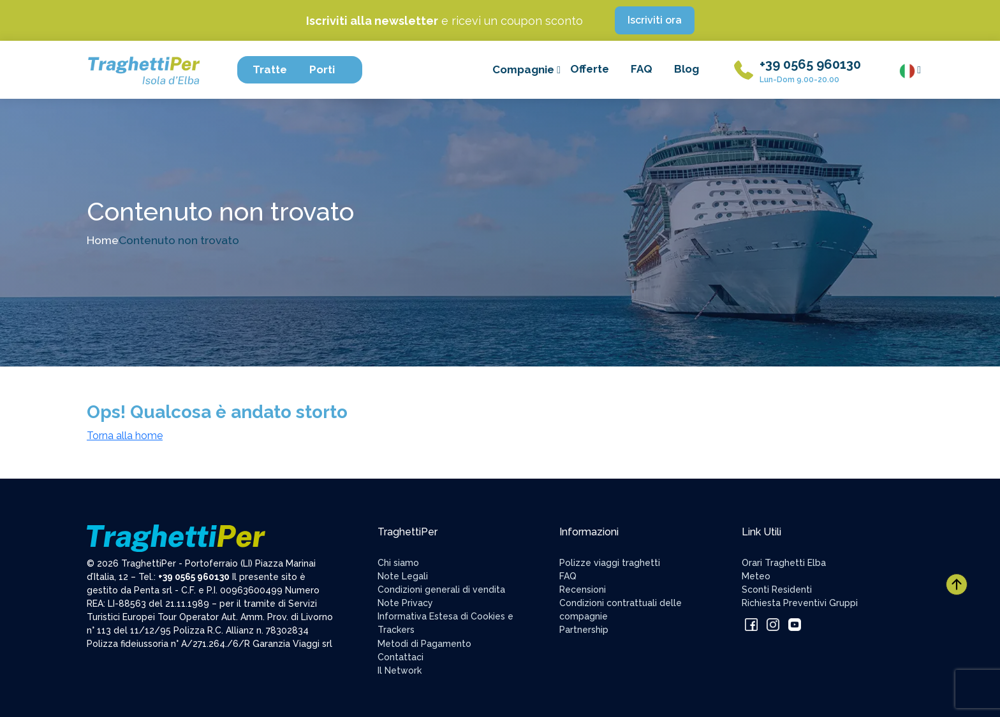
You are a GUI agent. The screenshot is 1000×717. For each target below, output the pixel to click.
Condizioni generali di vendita (441, 589)
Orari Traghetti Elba (784, 563)
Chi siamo (398, 563)
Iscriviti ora (655, 20)
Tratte (276, 69)
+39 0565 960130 (810, 64)
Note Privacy (405, 603)
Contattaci (400, 657)
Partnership (583, 630)
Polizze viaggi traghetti (609, 563)
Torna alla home (125, 436)
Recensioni (582, 589)
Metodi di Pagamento (424, 644)
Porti (328, 69)
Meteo (756, 576)
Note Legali (403, 576)
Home (103, 240)
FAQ (641, 68)
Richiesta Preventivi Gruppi (800, 603)
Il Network (400, 670)
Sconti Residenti (777, 589)
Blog (686, 68)
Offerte (589, 68)
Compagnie (526, 69)
